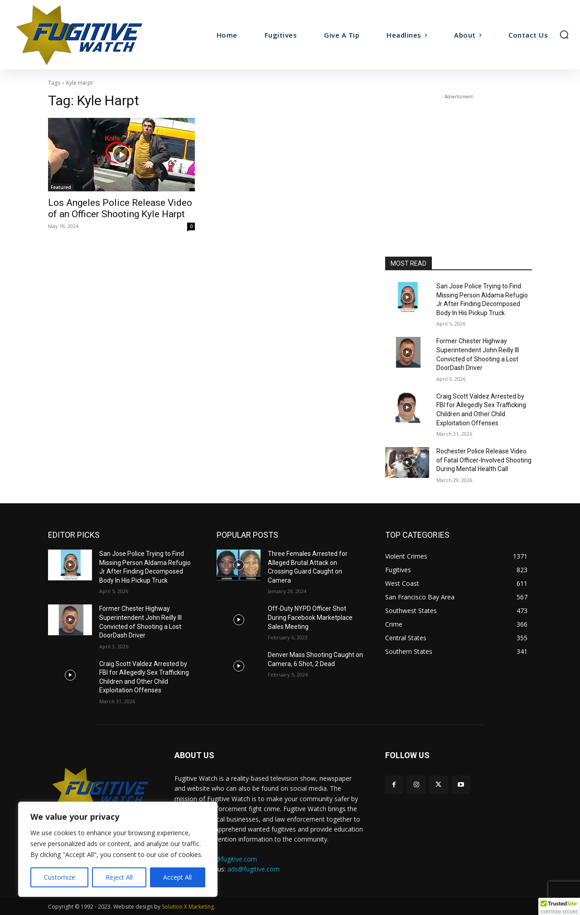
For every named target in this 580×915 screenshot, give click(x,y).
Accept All (177, 877)
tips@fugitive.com (231, 859)
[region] (118, 849)
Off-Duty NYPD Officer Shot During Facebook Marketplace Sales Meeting (310, 617)
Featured (61, 187)
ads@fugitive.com (253, 869)
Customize (59, 877)
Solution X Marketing (188, 906)
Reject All (119, 877)
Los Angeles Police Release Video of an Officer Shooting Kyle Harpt (120, 208)
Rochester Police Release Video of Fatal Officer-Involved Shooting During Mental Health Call (484, 460)
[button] (564, 34)
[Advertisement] (459, 158)
